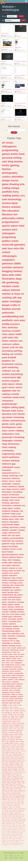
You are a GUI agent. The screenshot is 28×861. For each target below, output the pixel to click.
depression (10, 770)
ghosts (22, 787)
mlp (21, 511)
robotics (11, 679)
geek (11, 823)
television (17, 563)
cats (4, 161)
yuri (3, 629)
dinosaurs (5, 703)
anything (19, 541)
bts (11, 712)
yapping (12, 781)
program (15, 380)
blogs (8, 489)
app (15, 595)
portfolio (7, 191)
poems (21, 580)
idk (4, 282)
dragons (16, 626)
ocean (9, 648)
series (11, 387)
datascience (4, 829)
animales (22, 757)
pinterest (19, 684)
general (11, 772)
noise (7, 662)
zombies (23, 831)
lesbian (11, 692)
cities (23, 843)
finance (20, 557)
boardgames (14, 677)
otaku (15, 785)
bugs (13, 544)
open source (11, 852)
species (19, 794)
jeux (10, 831)
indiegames (18, 662)
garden (7, 788)
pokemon (7, 263)
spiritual (21, 835)
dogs (19, 278)
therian (21, 739)
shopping (6, 511)
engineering (8, 454)
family (17, 607)
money (22, 527)
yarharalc (17, 63)
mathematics (7, 626)
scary (20, 772)
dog (3, 614)
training (19, 809)
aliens (18, 600)
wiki (11, 585)
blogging (7, 271)
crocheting (16, 788)
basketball (6, 470)
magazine (14, 779)
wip (12, 541)
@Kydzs (3, 103)
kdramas (17, 796)
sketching (4, 760)
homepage (12, 752)
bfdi (3, 665)
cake (12, 841)
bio (12, 106)
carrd (12, 614)
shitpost (18, 800)
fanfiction (13, 327)
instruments (4, 840)
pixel (23, 648)
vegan (24, 829)
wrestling (5, 669)
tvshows (5, 549)
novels (21, 650)
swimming (4, 744)
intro (7, 614)
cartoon (17, 604)
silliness (20, 828)
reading (6, 195)
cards (13, 796)
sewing (12, 447)
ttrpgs (13, 514)
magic (4, 508)
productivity (4, 841)
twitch (21, 656)
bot (23, 791)
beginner (3, 838)
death (14, 675)
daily (6, 828)
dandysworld (4, 814)
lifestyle (6, 410)
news (4, 334)
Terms (15, 858)
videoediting (5, 734)
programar (5, 730)
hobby (4, 636)
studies (7, 837)
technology (14, 199)
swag (22, 665)
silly (16, 337)
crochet (18, 354)
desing (7, 825)
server (15, 790)
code (19, 427)
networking (8, 773)
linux (17, 293)
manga (15, 188)
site (13, 535)
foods (4, 677)
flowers (14, 497)
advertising (16, 814)
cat (11, 354)
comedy (18, 440)
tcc (2, 749)
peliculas (5, 656)
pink (11, 274)
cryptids (6, 784)
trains (16, 716)
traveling (12, 646)
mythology (6, 643)
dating (6, 820)
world (18, 755)
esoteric (3, 788)
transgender (13, 580)
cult (23, 828)
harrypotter (22, 785)
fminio (16, 49)
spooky (10, 825)
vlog (19, 719)
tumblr (3, 725)
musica (6, 203)
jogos (4, 633)
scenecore (5, 671)
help (8, 718)
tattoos (12, 746)
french (9, 800)
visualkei (19, 825)
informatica (7, 492)
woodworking (16, 841)
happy (21, 834)
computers (8, 259)
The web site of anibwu (6, 117)
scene (11, 430)
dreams (19, 578)
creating (3, 797)
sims (15, 817)
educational (6, 694)
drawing (14, 184)
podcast (11, 673)
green (22, 746)
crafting (5, 538)
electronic (10, 701)
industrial (6, 811)
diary (5, 274)
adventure (11, 636)
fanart (9, 417)
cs (11, 800)
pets (4, 489)
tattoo (20, 788)
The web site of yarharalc (20, 61)
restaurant (7, 752)
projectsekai (16, 844)
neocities (8, 797)
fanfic (16, 592)
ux (22, 784)
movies (18, 161)
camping (12, 797)
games (6, 153)
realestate (7, 712)
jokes (14, 834)
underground (14, 832)
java (6, 732)
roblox (20, 218)
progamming (18, 673)
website (13, 341)
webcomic (8, 312)
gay (14, 464)
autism (5, 557)
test (21, 316)
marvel (4, 600)
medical (13, 748)
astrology (13, 583)
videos (10, 64)
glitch (3, 784)
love (10, 248)
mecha (7, 843)
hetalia (13, 811)
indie (13, 410)
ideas (6, 755)
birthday (9, 629)
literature (7, 214)
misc (16, 701)
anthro (3, 832)
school (6, 252)
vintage (5, 476)
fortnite (4, 617)
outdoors (18, 686)
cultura (11, 758)
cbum (17, 50)
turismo (6, 761)
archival (10, 838)
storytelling (17, 492)
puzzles (20, 619)
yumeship (7, 802)
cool (14, 414)
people (3, 746)
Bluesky (22, 852)
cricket (19, 752)
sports (6, 225)
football (12, 357)
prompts (24, 826)
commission (19, 820)
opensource (16, 743)
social (18, 481)
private (7, 841)
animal (18, 802)
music (9, 142)
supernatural (5, 736)
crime (3, 811)
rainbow (5, 831)
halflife (8, 831)
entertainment (18, 420)
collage (13, 694)
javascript (7, 437)
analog (9, 767)
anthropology (17, 781)
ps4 (8, 50)
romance (5, 583)
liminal (10, 796)
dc (2, 743)
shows (18, 384)
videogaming (11, 764)
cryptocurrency (5, 794)
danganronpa (9, 665)
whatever (17, 727)
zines (4, 447)
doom (16, 718)
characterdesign (8, 631)
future (10, 809)
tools (11, 708)
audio (10, 654)
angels (3, 750)
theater (12, 716)
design (6, 180)
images (14, 723)
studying (12, 656)
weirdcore (12, 486)
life (22, 248)
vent (14, 703)
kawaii (5, 305)
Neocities (5, 852)
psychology (17, 374)
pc (6, 50)
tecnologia (13, 546)
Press (6, 858)
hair (20, 775)
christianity (13, 669)
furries (13, 549)
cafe (14, 712)
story (4, 430)
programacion (10, 221)
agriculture (16, 843)
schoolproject (14, 782)
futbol (11, 571)
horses (11, 725)
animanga (15, 754)
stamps (5, 609)
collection (11, 727)
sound (21, 749)
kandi (18, 750)
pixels (17, 614)
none (20, 677)
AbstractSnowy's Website (20, 89)
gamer (19, 736)
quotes (11, 785)
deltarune (16, 478)
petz (12, 766)
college (12, 718)
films (4, 327)
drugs (18, 773)
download (20, 837)
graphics (6, 360)
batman (7, 787)
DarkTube (3, 61)
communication (10, 808)
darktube (4, 63)
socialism (6, 743)
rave (19, 844)
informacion (20, 790)
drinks (16, 838)
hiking (4, 604)
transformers (5, 708)
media (5, 324)
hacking (15, 460)
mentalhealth (7, 587)
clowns (21, 708)
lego (22, 728)
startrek (12, 799)
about (11, 519)
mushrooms (13, 840)
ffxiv (3, 662)
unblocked (16, 710)
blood (6, 805)
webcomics (8, 434)
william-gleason (18, 77)
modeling (8, 750)
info (9, 535)
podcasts (22, 744)
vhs (16, 752)
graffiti (18, 779)
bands (3, 763)
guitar (19, 424)
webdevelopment (14, 597)
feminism (14, 688)
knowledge (4, 769)
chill (3, 764)
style (3, 658)
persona (11, 734)
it (19, 473)
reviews (6, 460)
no (14, 641)
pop (15, 728)
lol (12, 652)
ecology (21, 743)
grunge (11, 698)
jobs (22, 823)
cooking (7, 297)
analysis (15, 758)
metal (15, 397)
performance (4, 799)
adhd (21, 817)
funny (20, 410)
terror (15, 799)
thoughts (6, 497)
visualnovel (11, 763)
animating (7, 823)
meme (4, 592)
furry (16, 191)
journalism (12, 619)
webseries (19, 782)
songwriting (20, 826)
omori (20, 688)
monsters (9, 744)
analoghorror (4, 790)
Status (11, 858)
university (4, 781)
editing (14, 407)
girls (18, 708)
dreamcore (5, 650)
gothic (4, 602)
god (11, 703)
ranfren (20, 840)
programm (19, 823)
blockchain (4, 782)
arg (19, 297)
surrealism (17, 749)
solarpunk (19, 838)
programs (15, 794)
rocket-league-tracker (6, 35)
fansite (13, 648)
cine (3, 698)
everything (18, 437)
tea (18, 714)
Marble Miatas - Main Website (21, 117)
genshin (5, 575)
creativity (7, 397)
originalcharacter (21, 811)
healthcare (17, 757)
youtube (7, 64)
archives (3, 793)
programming (10, 78)
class (9, 799)
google (19, 805)
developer (6, 590)
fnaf (21, 476)
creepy (21, 718)
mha (9, 828)
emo (22, 320)
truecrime (14, 744)
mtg (12, 805)
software (6, 370)
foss (21, 779)
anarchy (8, 781)
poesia (3, 820)
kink (2, 831)
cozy (9, 723)
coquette (5, 612)
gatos (26, 50)
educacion (6, 478)
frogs (12, 773)
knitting (5, 571)
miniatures (14, 837)
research (19, 544)
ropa (3, 752)
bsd (11, 750)
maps (5, 749)
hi (20, 750)
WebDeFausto (18, 47)
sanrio (19, 387)
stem (11, 834)
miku (17, 739)
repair (9, 820)
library (15, 773)
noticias (22, 800)
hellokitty (21, 679)
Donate (11, 855)
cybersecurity (14, 533)
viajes (15, 820)
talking (19, 784)
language (15, 511)
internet (15, 290)
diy (18, 370)
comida (15, 394)
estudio (20, 791)
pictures (8, 682)
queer (5, 301)
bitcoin (22, 727)
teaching (13, 621)
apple (24, 808)
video (18, 274)
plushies (20, 669)
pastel (11, 732)
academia (8, 766)
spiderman (11, 802)
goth (4, 367)
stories (5, 347)
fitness (21, 516)
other (9, 560)
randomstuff (10, 826)
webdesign (14, 476)
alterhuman (4, 776)
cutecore (6, 344)
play (2, 800)
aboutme (6, 414)
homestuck (8, 364)
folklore (23, 809)
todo (21, 831)
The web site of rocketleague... (21, 103)
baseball (22, 723)
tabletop (4, 739)
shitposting (4, 770)
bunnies (4, 673)
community (8, 450)
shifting (11, 829)
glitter (8, 832)
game (5, 184)
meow (15, 654)
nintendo (6, 514)
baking (5, 354)
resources (6, 641)
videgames (7, 835)
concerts (7, 791)
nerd (18, 744)
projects (12, 557)
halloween (17, 763)
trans (22, 397)
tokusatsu (23, 840)
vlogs (8, 814)
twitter (10, 811)
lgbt (19, 377)
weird (5, 457)
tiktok (3, 741)
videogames (5, 36)
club (18, 835)
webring (8, 829)
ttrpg (4, 444)
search (10, 754)
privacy (17, 665)
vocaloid (15, 331)
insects (12, 738)
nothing (5, 527)
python (20, 595)
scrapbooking (15, 791)
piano (4, 648)
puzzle (20, 583)
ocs (22, 195)
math (10, 337)
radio (17, 519)
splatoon (4, 106)
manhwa (4, 718)
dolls (10, 563)
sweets (23, 820)
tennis (21, 764)
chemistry (4, 714)
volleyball (15, 682)
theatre (10, 552)
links (9, 633)
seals (12, 803)
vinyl (9, 817)
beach (17, 828)
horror (14, 180)
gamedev (19, 244)
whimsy (11, 707)
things (20, 694)
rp (12, 643)
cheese (3, 826)
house (15, 808)
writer (10, 787)
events (5, 568)
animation (17, 176)
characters (7, 400)
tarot (13, 600)
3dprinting (12, 741)
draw (3, 732)
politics (6, 240)
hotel (10, 841)
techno (17, 741)
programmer (11, 730)
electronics (14, 444)
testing (5, 519)
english (10, 604)
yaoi (4, 565)
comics (6, 176)
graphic (8, 675)
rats (3, 772)
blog (10, 161)
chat (22, 519)
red (9, 843)
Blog (18, 855)
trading (16, 734)
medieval (4, 778)
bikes (23, 797)
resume (12, 568)
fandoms (5, 516)
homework (4, 767)
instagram (8, 803)
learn (3, 755)
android (17, 692)
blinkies (5, 530)
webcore (6, 464)
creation (23, 772)
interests (16, 565)
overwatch (3, 828)
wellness (8, 778)
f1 (13, 728)
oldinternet (21, 832)
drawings (20, 602)
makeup (6, 394)
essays (4, 597)
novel (14, 708)
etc (17, 347)
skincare (17, 748)
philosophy (8, 218)
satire (20, 814)
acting (15, 714)
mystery (5, 624)
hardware (12, 739)
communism (9, 667)
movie (17, 500)
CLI (15, 855)
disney (15, 802)
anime (14, 153)
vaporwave (14, 503)
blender (5, 646)
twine (11, 690)
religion (6, 407)
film (4, 210)
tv (19, 305)
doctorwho (3, 843)
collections (8, 834)
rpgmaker (4, 785)
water (23, 782)
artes (23, 754)
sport (4, 387)
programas (4, 748)
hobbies (21, 497)
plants (5, 424)
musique (18, 831)
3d (13, 360)
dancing (10, 592)
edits (2, 844)
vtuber (4, 486)
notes (7, 796)
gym (12, 590)
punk (4, 357)
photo (19, 571)
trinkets (22, 748)
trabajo (13, 838)
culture (15, 344)
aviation (13, 775)
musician (7, 838)
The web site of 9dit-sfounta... (7, 89)
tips (7, 840)
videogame (8, 233)
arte (22, 184)
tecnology (3, 837)
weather (22, 741)
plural (7, 763)
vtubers (22, 714)
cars (16, 320)
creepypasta (12, 638)
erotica (12, 790)
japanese (6, 544)
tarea (18, 832)
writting (18, 766)
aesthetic (7, 320)
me (18, 390)
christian (15, 770)
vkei (18, 652)
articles (3, 802)
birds (18, 535)
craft (16, 679)
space (11, 334)
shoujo (6, 826)
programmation (15, 809)
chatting (9, 749)
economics (17, 746)
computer (16, 484)
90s (21, 347)
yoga (10, 719)
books (5, 165)
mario (21, 712)
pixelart (6, 374)
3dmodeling (18, 698)
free (9, 600)
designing (5, 692)
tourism (8, 760)
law (19, 654)
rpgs (3, 675)
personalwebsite (16, 538)
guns (24, 790)
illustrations (22, 796)
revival (22, 803)
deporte (20, 50)
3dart (18, 785)
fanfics (23, 814)
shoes (14, 750)
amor (22, 654)
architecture (14, 495)
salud (7, 741)
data (17, 641)
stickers (7, 710)
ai (12, 293)
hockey (14, 755)
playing (4, 64)
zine (22, 633)
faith (17, 837)
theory (3, 791)
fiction (5, 341)
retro (16, 248)
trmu (16, 35)
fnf (12, 641)
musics (12, 820)
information (7, 506)
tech (14, 229)
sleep (4, 560)
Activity (5, 13)
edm (7, 754)
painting (18, 351)
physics (5, 522)
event (10, 728)
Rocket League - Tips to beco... (7, 47)
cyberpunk (7, 467)
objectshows (14, 650)
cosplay (17, 508)
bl (17, 694)
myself (19, 648)
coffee (22, 489)
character (8, 793)
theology (10, 784)
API (22, 855)
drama (9, 748)
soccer (12, 481)
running (13, 660)
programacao (14, 767)
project (5, 495)
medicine (20, 612)
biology (5, 500)
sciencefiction (15, 776)
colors (3, 766)
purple (19, 770)
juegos (5, 546)
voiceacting (16, 803)
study (18, 454)
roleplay (19, 430)
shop (11, 500)
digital (16, 525)
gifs (15, 652)
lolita (18, 703)
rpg (4, 417)
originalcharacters (10, 473)
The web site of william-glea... (21, 75)
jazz (24, 710)
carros (23, 50)
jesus (17, 712)
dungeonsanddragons (13, 835)
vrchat (12, 817)
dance (11, 384)
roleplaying (20, 636)
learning (6, 331)
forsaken (10, 794)
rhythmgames (4, 808)
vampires (5, 573)
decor (20, 803)
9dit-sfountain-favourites (6, 91)
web (4, 248)
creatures (3, 825)
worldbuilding (10, 316)
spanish (4, 679)
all (15, 571)
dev (7, 698)
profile (4, 563)
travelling (17, 690)
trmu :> (16, 33)
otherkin (4, 754)
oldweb (21, 486)
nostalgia (15, 301)
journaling (7, 351)
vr (17, 568)
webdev (15, 705)
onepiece (11, 788)
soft (14, 784)
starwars (10, 714)
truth (16, 784)
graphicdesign (9, 404)
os (6, 800)
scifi (12, 347)
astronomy (14, 527)
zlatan (25, 78)
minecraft (7, 244)
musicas (12, 828)
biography (5, 844)
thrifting (6, 764)
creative (13, 516)
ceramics (22, 781)
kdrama (3, 758)
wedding (9, 769)
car (8, 677)
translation (5, 723)
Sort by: (4, 16)
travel (15, 240)
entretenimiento (15, 826)
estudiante (20, 758)
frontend (18, 817)
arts (20, 341)
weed (15, 736)
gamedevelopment (10, 554)
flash (7, 725)
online (4, 638)
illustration (8, 278)
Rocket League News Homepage (7, 75)
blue (3, 710)
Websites (8, 6)
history (6, 206)
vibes (19, 829)
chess (22, 614)
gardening (12, 282)
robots (10, 609)
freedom (23, 750)
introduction (6, 652)
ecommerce (6, 688)
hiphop (8, 658)
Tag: (3, 20)
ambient (9, 775)
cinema (18, 364)
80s (11, 705)
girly (9, 738)
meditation (4, 803)
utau (3, 682)
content (15, 805)
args (17, 723)
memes (6, 293)
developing (14, 831)
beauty (17, 467)
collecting (5, 585)
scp (16, 823)
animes (4, 580)
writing (17, 157)
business (15, 324)
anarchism (5, 696)
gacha (19, 776)
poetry (16, 195)
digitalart (6, 390)
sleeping (16, 560)
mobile (3, 779)
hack (11, 832)
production (20, 675)
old (3, 712)
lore (23, 506)
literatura (4, 738)
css (14, 370)
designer (3, 823)
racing (23, 760)
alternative (14, 522)
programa (6, 772)
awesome (5, 690)
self (23, 837)
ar (10, 844)
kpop (14, 203)
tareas (6, 832)
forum (11, 743)
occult (19, 549)
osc (21, 626)
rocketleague (10, 36)
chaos (3, 809)
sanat (3, 805)
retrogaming (19, 730)
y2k (14, 297)
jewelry (13, 684)
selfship (18, 799)
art (3, 142)
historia (11, 736)
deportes (12, 624)
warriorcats (5, 728)
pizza (19, 621)
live (4, 800)
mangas (21, 778)
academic (9, 776)
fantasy (17, 271)
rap (14, 587)
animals (16, 206)
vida (18, 808)
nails (9, 790)
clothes (6, 420)
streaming (18, 417)
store (11, 710)
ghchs (4, 607)
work (20, 568)
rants (23, 776)
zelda (3, 817)
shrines (23, 794)
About (6, 855)
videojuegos (9, 256)
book (18, 514)
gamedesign (19, 609)
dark (8, 660)
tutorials (8, 782)
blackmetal (12, 843)
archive (6, 380)
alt (8, 705)
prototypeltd (4, 77)
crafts (13, 305)
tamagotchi (13, 825)
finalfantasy (23, 825)
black (21, 829)
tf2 (3, 667)
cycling (8, 785)
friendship (20, 767)
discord (15, 489)
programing (9, 237)
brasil (20, 701)
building (18, 787)
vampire (22, 799)
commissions (9, 377)
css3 (16, 811)
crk (15, 800)
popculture (16, 633)
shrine (12, 671)
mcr (22, 725)
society (3, 787)
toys (17, 587)
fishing (7, 758)
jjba (24, 787)
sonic (12, 424)
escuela (16, 732)
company (18, 793)
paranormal (17, 667)
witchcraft (6, 541)
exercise (6, 817)
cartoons (18, 267)
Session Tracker (5, 33)
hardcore (18, 761)
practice (14, 787)
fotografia (21, 716)
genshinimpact (8, 779)
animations (12, 602)
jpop (21, 710)
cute (4, 199)
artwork (10, 755)
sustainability (16, 778)
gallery (17, 631)
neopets (14, 823)
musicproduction (18, 797)
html (21, 225)
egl (22, 770)
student (20, 696)
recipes (14, 658)
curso (14, 766)
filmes (18, 721)
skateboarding (7, 595)
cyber (18, 728)
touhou (4, 619)
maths (4, 701)
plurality (15, 719)
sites (21, 773)
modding (13, 612)
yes (8, 739)
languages (7, 440)
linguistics (13, 575)
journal (16, 308)
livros (13, 749)
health (18, 334)
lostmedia (6, 809)
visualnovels (19, 585)
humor (4, 621)
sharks (16, 707)
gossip (17, 840)
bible (22, 761)
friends (21, 414)
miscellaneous (15, 829)
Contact (21, 858)
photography (9, 172)
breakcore (20, 660)
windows (11, 607)
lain (23, 571)
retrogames (4, 775)
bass (17, 825)
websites (13, 530)
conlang (3, 796)
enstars (8, 757)
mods (12, 778)
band (4, 552)
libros (4, 660)
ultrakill (20, 808)
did (20, 769)
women (16, 772)
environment (5, 707)
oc (22, 293)
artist (4, 384)
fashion (6, 169)
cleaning (4, 757)
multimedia (5, 727)
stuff (4, 337)
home (19, 658)
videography (17, 725)
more (15, 828)
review (11, 791)
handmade (22, 802)
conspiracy (18, 760)
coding (6, 188)
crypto (4, 533)
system (16, 573)
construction (5, 719)
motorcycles (17, 834)
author (19, 754)
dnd (14, 390)
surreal (3, 773)
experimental (7, 525)
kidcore (12, 757)
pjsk (17, 656)
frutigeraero (6, 578)
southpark (17, 738)
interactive (18, 617)
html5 (4, 535)
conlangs (3, 835)
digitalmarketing (12, 761)
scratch (4, 705)
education (13, 210)
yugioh (20, 843)
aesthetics (14, 457)
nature (14, 225)
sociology (13, 760)
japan (10, 508)
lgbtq (21, 407)
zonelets (5, 654)
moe (12, 844)
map (9, 844)
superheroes (13, 793)
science (6, 229)
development (9, 427)
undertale (17, 506)
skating (21, 734)
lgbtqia (7, 746)
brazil (22, 766)
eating (23, 769)
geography (13, 696)
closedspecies (15, 769)
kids (13, 800)
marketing (13, 367)
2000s (17, 263)
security (16, 629)
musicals (16, 643)
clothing (5, 503)
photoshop (10, 837)
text (3, 761)
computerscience (6, 721)
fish (11, 573)
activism (18, 671)
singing (21, 530)
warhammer (4, 834)
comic (15, 286)
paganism (12, 814)
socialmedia (6, 684)
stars (12, 662)
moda (21, 554)
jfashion (19, 645)
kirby (21, 755)
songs (4, 686)
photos (5, 481)
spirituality (6, 484)
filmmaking (10, 686)
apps (14, 578)
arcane (9, 840)
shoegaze (9, 805)
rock (17, 434)
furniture (17, 775)
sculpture (17, 764)
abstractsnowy (18, 91)
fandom (6, 308)
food (21, 153)
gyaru (10, 617)
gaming (4, 50)
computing (5, 716)
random (6, 286)
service (21, 763)
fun (15, 214)
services (14, 721)
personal (7, 157)
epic (20, 732)
